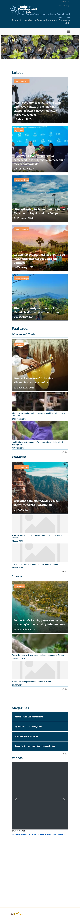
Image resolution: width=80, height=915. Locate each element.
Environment (19, 587)
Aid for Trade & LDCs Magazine (29, 717)
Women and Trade (23, 334)
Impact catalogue (22, 180)
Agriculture (19, 131)
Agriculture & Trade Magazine (28, 726)
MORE (64, 452)
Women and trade (22, 81)
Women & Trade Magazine (26, 736)
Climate (17, 576)
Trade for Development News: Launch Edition (35, 746)
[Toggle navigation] (68, 31)
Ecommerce (19, 456)
